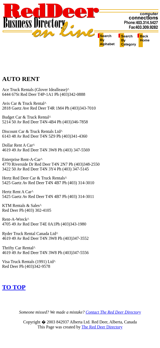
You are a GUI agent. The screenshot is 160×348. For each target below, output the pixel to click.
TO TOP (14, 287)
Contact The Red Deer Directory (113, 312)
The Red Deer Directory (101, 327)
